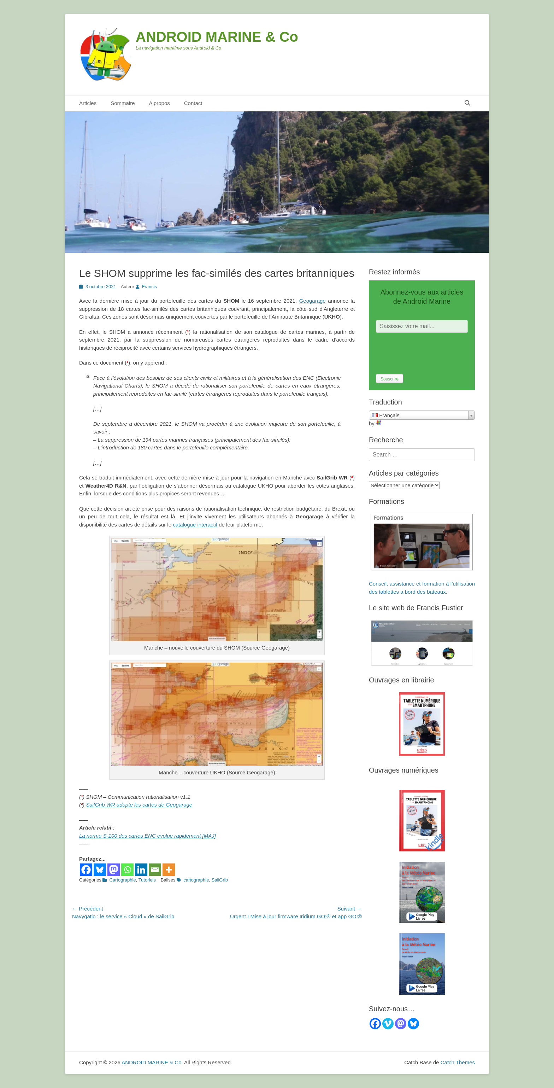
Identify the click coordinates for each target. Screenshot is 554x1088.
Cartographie (122, 880)
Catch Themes (458, 1062)
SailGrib (220, 880)
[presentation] (429, 353)
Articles (87, 103)
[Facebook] (86, 869)
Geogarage (312, 301)
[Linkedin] (141, 869)
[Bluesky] (100, 869)
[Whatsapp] (127, 869)
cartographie (196, 880)
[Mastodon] (113, 869)
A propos (159, 103)
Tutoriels (147, 880)
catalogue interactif (195, 525)
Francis (149, 286)
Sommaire (123, 103)
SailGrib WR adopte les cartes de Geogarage (139, 805)
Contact (193, 103)
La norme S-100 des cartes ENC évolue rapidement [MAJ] (147, 836)
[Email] (155, 869)
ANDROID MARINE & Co (217, 37)
